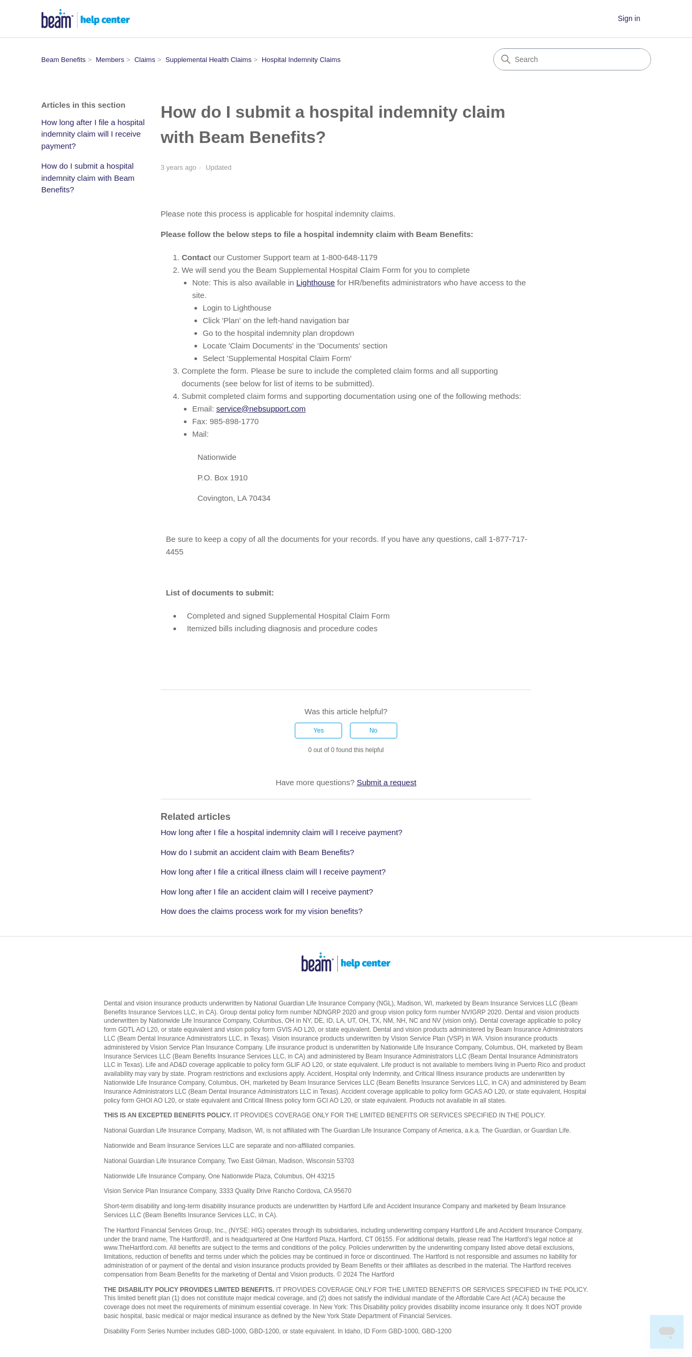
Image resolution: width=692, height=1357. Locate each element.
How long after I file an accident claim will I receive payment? (267, 891)
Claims (145, 60)
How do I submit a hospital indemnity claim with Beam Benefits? (88, 177)
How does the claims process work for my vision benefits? (262, 911)
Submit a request (386, 782)
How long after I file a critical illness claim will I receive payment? (273, 871)
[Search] (572, 59)
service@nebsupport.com (261, 408)
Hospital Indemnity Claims (301, 60)
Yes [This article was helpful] (319, 730)
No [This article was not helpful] (373, 730)
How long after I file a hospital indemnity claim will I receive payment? (93, 134)
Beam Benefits (64, 60)
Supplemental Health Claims (209, 60)
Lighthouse (315, 282)
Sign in (629, 18)
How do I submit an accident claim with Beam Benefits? (258, 852)
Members (110, 60)
